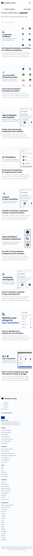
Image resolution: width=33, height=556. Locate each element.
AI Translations (5, 437)
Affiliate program (6, 488)
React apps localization (8, 453)
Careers (3, 497)
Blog (2, 468)
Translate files (5, 451)
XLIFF (2, 524)
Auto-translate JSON (7, 449)
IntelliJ (3, 535)
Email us (5, 409)
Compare (3, 472)
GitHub (4, 402)
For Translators (5, 460)
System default (6, 413)
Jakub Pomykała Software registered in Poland (19, 547)
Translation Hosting (7, 439)
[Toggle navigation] (29, 3)
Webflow (3, 540)
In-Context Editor (6, 441)
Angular (3, 516)
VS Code (3, 533)
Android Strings (5, 507)
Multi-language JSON (7, 505)
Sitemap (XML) (18, 549)
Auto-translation (6, 432)
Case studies (4, 476)
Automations (5, 434)
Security (3, 495)
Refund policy (5, 493)
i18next (3, 529)
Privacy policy (5, 486)
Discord (4, 407)
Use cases (4, 462)
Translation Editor (6, 430)
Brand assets (5, 484)
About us (3, 482)
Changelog (4, 443)
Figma (3, 527)
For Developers (5, 457)
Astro (2, 520)
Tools (2, 470)
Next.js (3, 518)
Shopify (3, 537)
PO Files (3, 511)
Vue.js (3, 522)
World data (4, 474)
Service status (5, 499)
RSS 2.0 (13, 549)
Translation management (8, 455)
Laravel (3, 514)
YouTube (5, 405)
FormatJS (3, 531)
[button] (16, 44)
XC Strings (4, 509)
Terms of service (6, 491)
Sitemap (23, 549)
